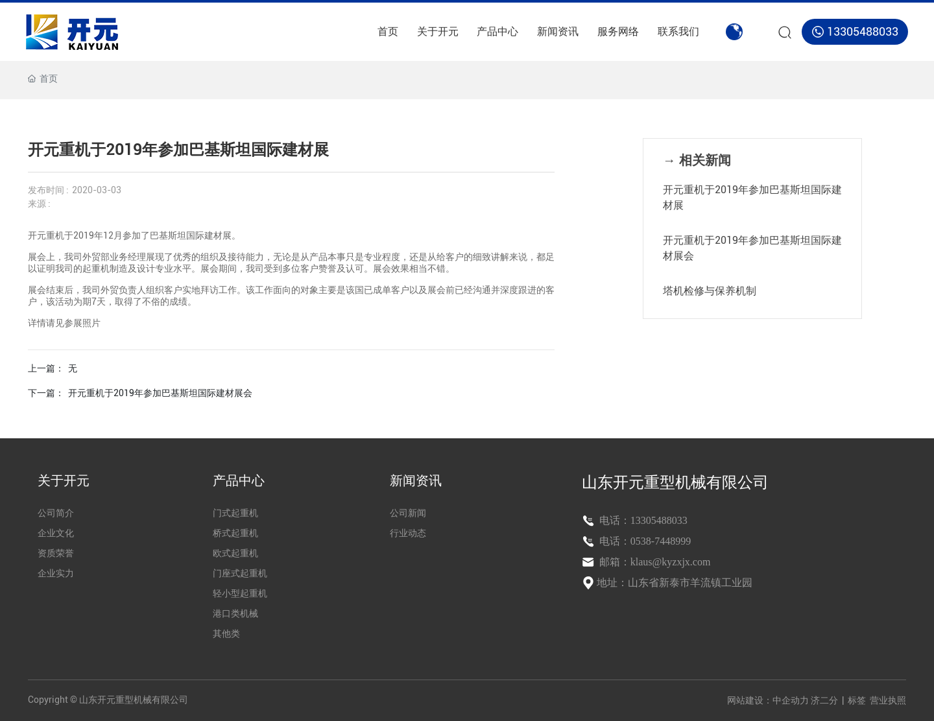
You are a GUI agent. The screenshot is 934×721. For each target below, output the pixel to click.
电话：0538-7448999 (644, 541)
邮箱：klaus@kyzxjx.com (654, 561)
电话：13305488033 (642, 520)
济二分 (825, 700)
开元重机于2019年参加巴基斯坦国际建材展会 (160, 393)
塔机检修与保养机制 (709, 291)
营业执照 (888, 700)
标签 (857, 700)
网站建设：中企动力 (768, 700)
